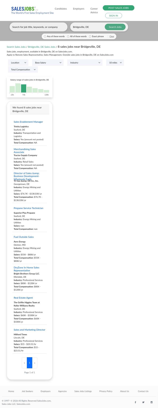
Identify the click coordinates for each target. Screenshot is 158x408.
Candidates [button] (61, 8)
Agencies (62, 391)
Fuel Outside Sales (24, 236)
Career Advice (94, 10)
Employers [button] (78, 8)
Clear (112, 36)
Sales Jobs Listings (83, 391)
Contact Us (143, 391)
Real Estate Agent (23, 297)
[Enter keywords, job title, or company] (38, 27)
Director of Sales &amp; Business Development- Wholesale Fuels (27, 176)
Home (11, 391)
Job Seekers (27, 391)
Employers (46, 391)
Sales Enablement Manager (28, 121)
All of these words (78, 36)
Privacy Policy (105, 391)
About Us (124, 391)
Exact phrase (98, 36)
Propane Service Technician (28, 208)
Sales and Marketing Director (29, 329)
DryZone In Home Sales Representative (26, 268)
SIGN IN (113, 15)
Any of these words (56, 36)
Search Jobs (115, 26)
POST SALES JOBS (118, 7)
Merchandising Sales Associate (25, 150)
